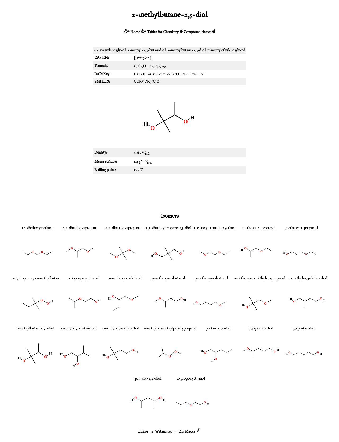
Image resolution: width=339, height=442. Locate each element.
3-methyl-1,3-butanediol (120, 328)
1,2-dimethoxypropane (80, 228)
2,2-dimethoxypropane (122, 228)
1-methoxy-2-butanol (125, 278)
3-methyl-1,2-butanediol (78, 328)
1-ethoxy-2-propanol (258, 228)
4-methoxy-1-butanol (211, 278)
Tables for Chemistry (163, 32)
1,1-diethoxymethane (37, 228)
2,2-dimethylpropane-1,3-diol (168, 228)
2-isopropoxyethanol (83, 278)
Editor (143, 431)
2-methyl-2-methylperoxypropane (169, 328)
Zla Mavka (187, 431)
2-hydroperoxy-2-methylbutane (35, 278)
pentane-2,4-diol (148, 378)
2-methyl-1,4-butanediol (308, 278)
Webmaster (163, 431)
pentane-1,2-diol (218, 328)
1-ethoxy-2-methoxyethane (215, 228)
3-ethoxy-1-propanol (301, 228)
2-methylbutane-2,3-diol (35, 328)
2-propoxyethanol (191, 378)
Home (135, 32)
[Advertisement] (169, 192)
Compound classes (197, 32)
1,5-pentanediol (303, 328)
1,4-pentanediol (261, 328)
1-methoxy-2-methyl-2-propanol (259, 278)
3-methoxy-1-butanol (168, 278)
